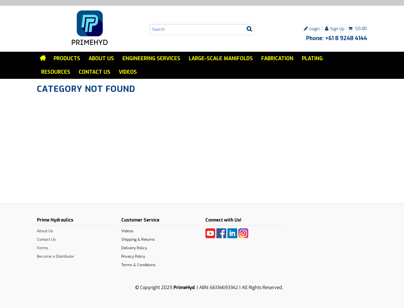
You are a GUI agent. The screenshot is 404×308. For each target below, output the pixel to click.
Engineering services (151, 58)
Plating (312, 58)
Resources (55, 72)
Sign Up (337, 28)
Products (67, 58)
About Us (101, 58)
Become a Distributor (55, 256)
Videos (128, 72)
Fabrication (277, 58)
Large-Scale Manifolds (221, 58)
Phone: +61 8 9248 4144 (336, 38)
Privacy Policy (133, 256)
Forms (42, 248)
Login (314, 28)
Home (43, 58)
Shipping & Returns (138, 239)
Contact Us (94, 72)
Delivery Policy (134, 248)
